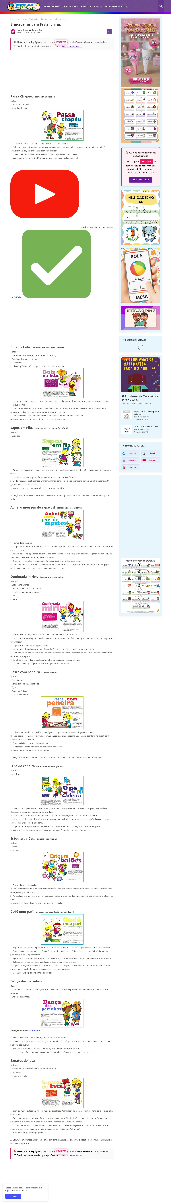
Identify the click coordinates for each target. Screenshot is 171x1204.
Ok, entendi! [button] (13, 1196)
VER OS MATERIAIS (140, 179)
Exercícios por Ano (90, 6)
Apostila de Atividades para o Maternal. (146, 412)
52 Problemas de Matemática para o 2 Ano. (139, 398)
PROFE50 (61, 42)
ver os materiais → (72, 46)
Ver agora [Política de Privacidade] (20, 1190)
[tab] (47, 4)
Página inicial (15, 19)
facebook (132, 453)
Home (47, 6)
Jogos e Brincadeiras (31, 19)
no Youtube (34, 1030)
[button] (161, 6)
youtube (152, 460)
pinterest (132, 467)
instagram (132, 460)
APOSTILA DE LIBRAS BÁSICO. (146, 426)
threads (153, 453)
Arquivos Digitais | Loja (116, 6)
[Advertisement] (62, 71)
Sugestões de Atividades (64, 6)
